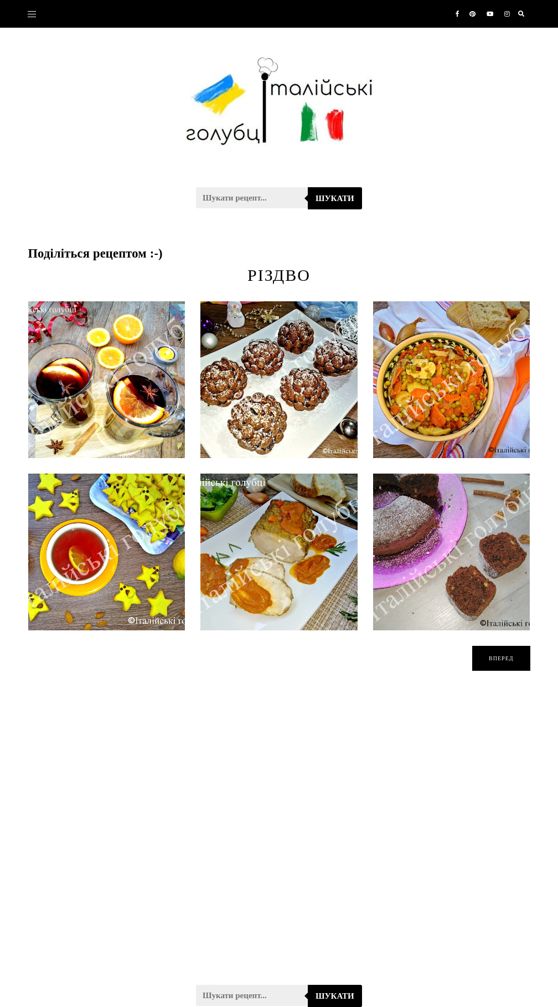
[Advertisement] (279, 835)
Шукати (335, 198)
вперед (501, 658)
